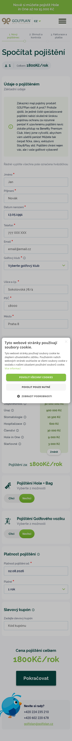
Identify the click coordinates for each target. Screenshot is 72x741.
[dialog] (36, 370)
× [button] (66, 341)
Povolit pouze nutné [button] (36, 387)
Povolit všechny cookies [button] (36, 377)
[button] (36, 396)
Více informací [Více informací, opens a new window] (13, 368)
